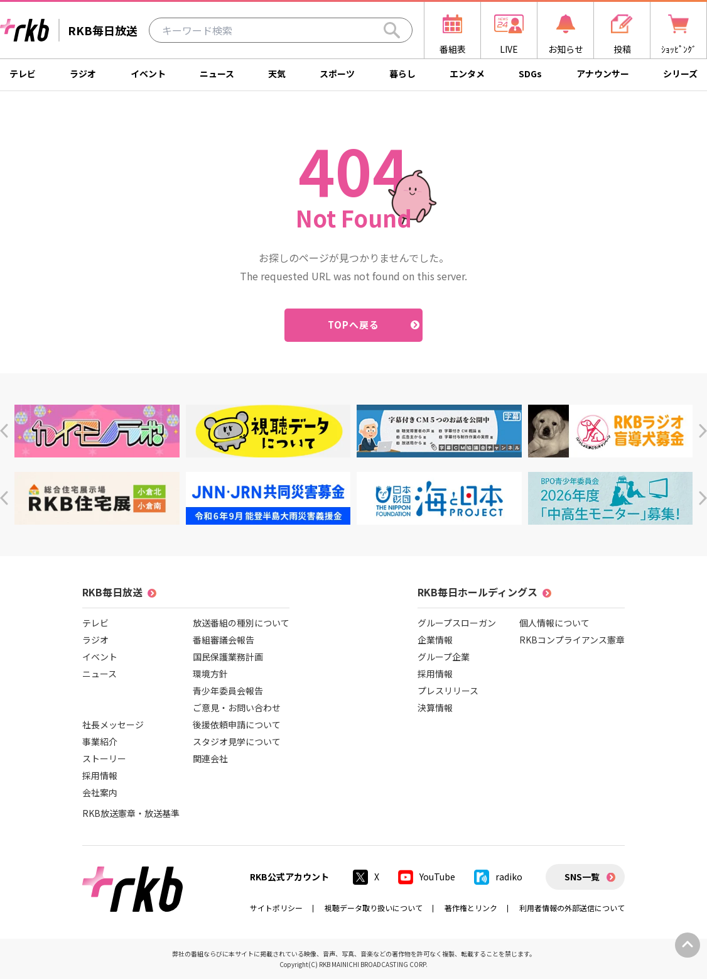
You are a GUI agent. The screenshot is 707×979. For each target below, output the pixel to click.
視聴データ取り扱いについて (374, 907)
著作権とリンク (471, 907)
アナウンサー (602, 73)
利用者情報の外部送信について (572, 907)
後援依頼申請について (237, 724)
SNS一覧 (582, 876)
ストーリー (104, 758)
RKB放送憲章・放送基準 (131, 813)
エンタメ (467, 73)
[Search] (392, 30)
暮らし (402, 73)
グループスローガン (457, 622)
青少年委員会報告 (228, 690)
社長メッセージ (113, 724)
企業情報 (435, 639)
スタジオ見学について (237, 741)
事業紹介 (99, 741)
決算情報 (435, 707)
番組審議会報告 (223, 639)
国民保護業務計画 (228, 656)
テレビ (22, 73)
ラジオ (83, 73)
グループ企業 (444, 656)
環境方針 (210, 673)
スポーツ (337, 73)
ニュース (217, 73)
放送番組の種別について (241, 622)
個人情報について (554, 622)
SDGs (530, 73)
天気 (277, 73)
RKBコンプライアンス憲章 (572, 639)
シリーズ (680, 73)
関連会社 (210, 758)
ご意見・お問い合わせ (237, 707)
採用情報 (99, 775)
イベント (148, 73)
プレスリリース (448, 690)
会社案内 (99, 792)
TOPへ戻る (354, 324)
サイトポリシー (276, 907)
